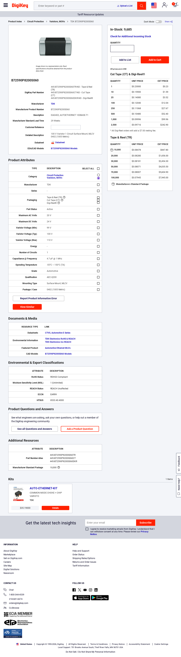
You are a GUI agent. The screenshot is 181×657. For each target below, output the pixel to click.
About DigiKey (10, 551)
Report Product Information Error (38, 298)
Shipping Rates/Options (83, 558)
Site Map (8, 565)
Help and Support (80, 551)
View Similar (27, 306)
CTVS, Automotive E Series (57, 333)
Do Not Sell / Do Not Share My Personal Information (90, 652)
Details (55, 508)
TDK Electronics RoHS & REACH (60, 339)
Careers (7, 562)
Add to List (125, 59)
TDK (53, 104)
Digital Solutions (11, 569)
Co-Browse (11, 608)
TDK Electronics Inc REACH (58, 342)
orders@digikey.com (16, 603)
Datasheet (58, 142)
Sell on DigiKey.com (13, 558)
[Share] (169, 21)
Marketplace (9, 554)
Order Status (78, 554)
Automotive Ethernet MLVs (58, 348)
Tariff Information (80, 565)
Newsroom (9, 573)
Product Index (15, 21)
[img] (20, 6)
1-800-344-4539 (14, 595)
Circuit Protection (35, 21)
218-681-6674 (13, 599)
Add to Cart (155, 59)
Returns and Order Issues (84, 562)
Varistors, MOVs (57, 21)
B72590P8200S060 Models (64, 148)
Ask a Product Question (80, 428)
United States (24, 644)
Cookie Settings (161, 644)
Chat (9, 590)
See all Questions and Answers (34, 428)
